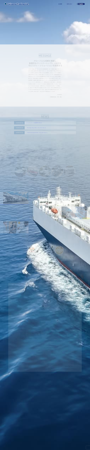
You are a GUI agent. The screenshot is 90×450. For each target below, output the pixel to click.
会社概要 (60, 4)
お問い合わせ (69, 4)
